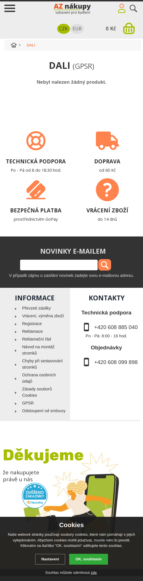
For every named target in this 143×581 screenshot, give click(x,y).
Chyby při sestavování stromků (42, 364)
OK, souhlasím (89, 559)
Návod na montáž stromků (38, 350)
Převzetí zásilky (36, 308)
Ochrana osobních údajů (39, 378)
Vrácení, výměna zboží (43, 316)
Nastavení (50, 559)
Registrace (32, 323)
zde (94, 572)
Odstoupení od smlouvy (43, 410)
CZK (63, 29)
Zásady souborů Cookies (37, 392)
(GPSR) (83, 66)
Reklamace (32, 331)
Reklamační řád (36, 339)
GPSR (28, 403)
